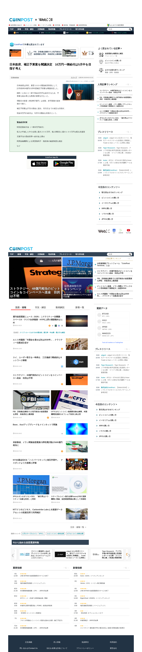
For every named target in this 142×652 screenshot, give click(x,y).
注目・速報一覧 (77, 527)
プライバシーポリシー (85, 648)
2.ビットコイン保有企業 (55, 533)
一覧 (127, 84)
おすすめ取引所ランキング (115, 70)
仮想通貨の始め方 (15, 25)
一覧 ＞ (129, 258)
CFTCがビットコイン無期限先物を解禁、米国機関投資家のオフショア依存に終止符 (69, 413)
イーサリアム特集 (44, 25)
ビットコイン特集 (30, 25)
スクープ (74, 77)
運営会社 (113, 648)
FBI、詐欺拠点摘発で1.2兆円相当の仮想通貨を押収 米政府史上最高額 (30, 413)
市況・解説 (29, 29)
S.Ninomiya (15, 77)
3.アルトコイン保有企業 (75, 533)
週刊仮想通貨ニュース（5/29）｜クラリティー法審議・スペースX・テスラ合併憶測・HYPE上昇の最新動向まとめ (38, 320)
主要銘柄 (40, 29)
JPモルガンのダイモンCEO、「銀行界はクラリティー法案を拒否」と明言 (30, 498)
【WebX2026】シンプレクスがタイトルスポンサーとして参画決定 (118, 172)
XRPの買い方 (107, 208)
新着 (19, 29)
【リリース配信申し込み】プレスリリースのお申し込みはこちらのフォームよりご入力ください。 (76, 554)
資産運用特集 (82, 25)
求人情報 (56, 642)
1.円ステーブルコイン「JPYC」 (33, 533)
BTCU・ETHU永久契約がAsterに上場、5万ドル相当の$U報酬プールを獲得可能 (117, 162)
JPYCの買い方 (107, 219)
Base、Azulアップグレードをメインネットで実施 (35, 425)
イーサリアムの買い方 (110, 203)
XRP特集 (56, 25)
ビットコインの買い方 (113, 61)
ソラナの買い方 (108, 214)
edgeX (105, 138)
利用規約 (113, 642)
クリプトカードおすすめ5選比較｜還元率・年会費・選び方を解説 (42, 332)
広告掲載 (28, 642)
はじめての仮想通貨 (115, 25)
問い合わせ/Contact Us (29, 648)
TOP (12, 29)
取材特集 (51, 29)
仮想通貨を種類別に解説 (114, 53)
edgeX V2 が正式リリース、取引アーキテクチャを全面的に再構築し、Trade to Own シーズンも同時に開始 (118, 140)
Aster (105, 160)
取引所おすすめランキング (112, 192)
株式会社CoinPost (110, 170)
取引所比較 (79, 29)
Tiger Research (109, 148)
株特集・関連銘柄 (68, 25)
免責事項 (85, 642)
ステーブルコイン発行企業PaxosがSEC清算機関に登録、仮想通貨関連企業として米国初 (68, 498)
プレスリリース (65, 29)
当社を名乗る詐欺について (56, 648)
